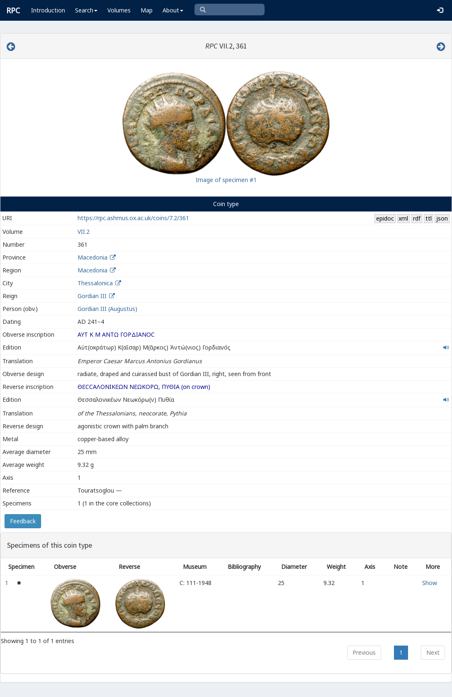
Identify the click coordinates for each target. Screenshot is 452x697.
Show (429, 583)
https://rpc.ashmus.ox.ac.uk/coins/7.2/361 (133, 218)
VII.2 (84, 232)
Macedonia (92, 257)
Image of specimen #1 (226, 180)
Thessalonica (95, 283)
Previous (364, 652)
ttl (428, 218)
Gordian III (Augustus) (107, 309)
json (442, 218)
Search (86, 10)
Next (433, 652)
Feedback (23, 521)
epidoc (385, 218)
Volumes (119, 10)
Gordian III (92, 296)
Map (147, 10)
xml (403, 218)
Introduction (48, 10)
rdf (416, 218)
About (173, 10)
